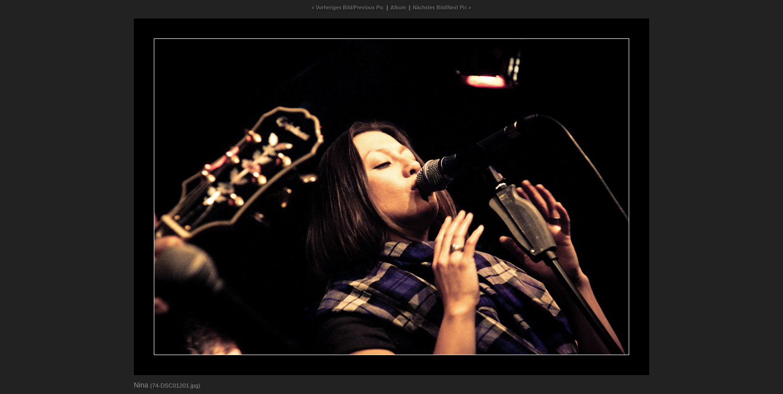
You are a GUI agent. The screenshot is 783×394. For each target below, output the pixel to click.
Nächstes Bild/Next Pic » (442, 7)
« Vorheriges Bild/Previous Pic (348, 7)
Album (398, 7)
